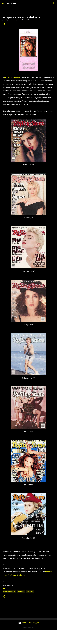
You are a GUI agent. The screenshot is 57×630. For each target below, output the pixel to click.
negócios (30, 591)
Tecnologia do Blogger (28, 623)
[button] (4, 24)
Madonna (21, 591)
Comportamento (9, 591)
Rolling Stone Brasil (12, 77)
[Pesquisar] (54, 3)
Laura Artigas (11, 3)
